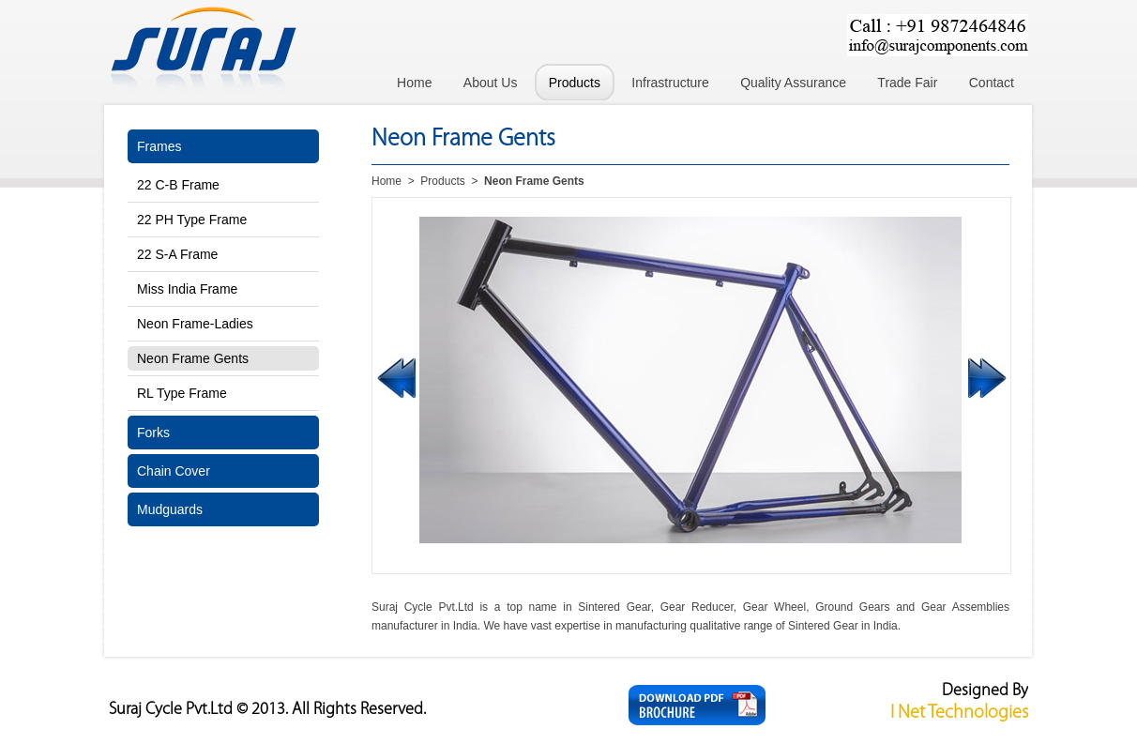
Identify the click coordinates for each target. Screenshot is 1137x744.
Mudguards (170, 509)
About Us (490, 82)
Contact (991, 82)
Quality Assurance (793, 82)
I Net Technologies (959, 713)
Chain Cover (173, 470)
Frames (159, 146)
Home (414, 82)
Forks (153, 432)
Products (574, 82)
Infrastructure (669, 82)
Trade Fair (907, 82)
